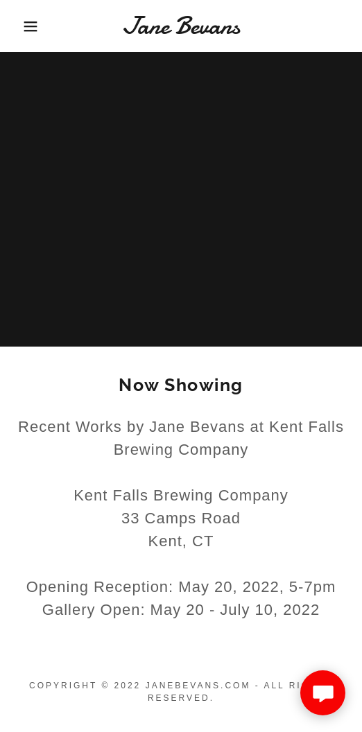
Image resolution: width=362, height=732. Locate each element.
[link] (181, 26)
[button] (26, 26)
